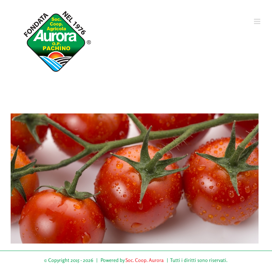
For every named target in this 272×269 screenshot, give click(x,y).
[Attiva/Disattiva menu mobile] (257, 21)
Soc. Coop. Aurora (144, 260)
